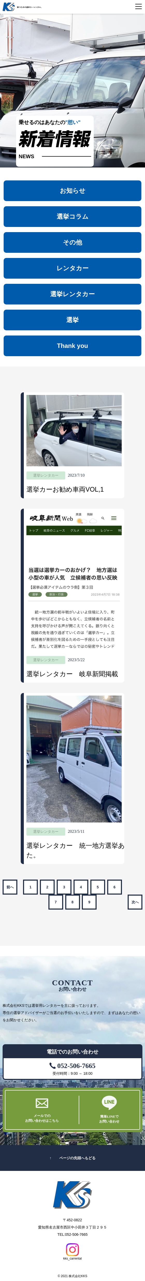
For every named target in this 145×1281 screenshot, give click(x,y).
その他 (72, 242)
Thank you (72, 345)
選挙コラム (73, 216)
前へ (10, 887)
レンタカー (72, 268)
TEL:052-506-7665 (72, 1234)
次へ (135, 902)
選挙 (72, 319)
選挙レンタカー (72, 294)
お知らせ (72, 190)
